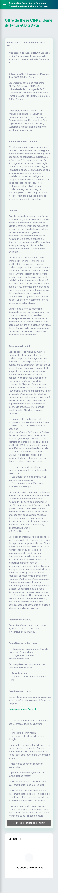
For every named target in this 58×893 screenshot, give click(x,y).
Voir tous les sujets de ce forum (29, 822)
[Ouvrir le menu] (4, 4)
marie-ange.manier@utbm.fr (23, 709)
